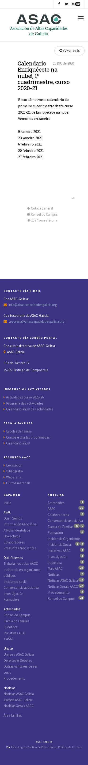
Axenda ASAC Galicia (18, 700)
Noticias (54, 574)
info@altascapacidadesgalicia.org (32, 304)
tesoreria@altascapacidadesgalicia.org (36, 321)
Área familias (13, 715)
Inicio (7, 503)
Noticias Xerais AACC (19, 706)
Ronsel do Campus (17, 615)
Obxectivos (12, 536)
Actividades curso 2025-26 (25, 397)
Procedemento (15, 678)
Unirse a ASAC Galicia (19, 654)
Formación (11, 599)
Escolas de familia (19, 431)
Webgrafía (13, 477)
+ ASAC (9, 639)
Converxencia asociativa (21, 587)
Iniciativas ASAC (15, 633)
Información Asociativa (20, 524)
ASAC (51, 508)
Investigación (13, 593)
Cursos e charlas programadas (28, 437)
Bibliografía (14, 471)
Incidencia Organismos (64, 538)
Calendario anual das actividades (29, 409)
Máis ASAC (55, 568)
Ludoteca (11, 627)
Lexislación (14, 465)
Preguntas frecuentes (20, 548)
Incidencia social (15, 581)
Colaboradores (14, 542)
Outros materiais (18, 483)
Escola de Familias (16, 621)
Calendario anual (18, 443)
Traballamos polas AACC (21, 563)
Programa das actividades (24, 403)
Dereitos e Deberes (18, 660)
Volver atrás (69, 50)
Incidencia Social (60, 544)
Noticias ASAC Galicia (19, 694)
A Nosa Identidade (17, 530)
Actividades (56, 503)
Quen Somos (13, 518)
